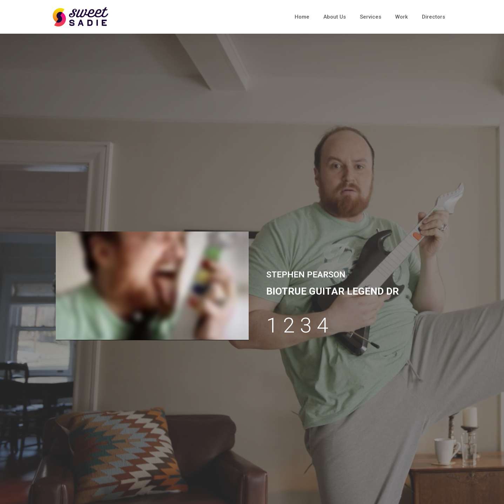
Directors (433, 17)
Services (370, 17)
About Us (334, 17)
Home (302, 17)
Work (401, 17)
